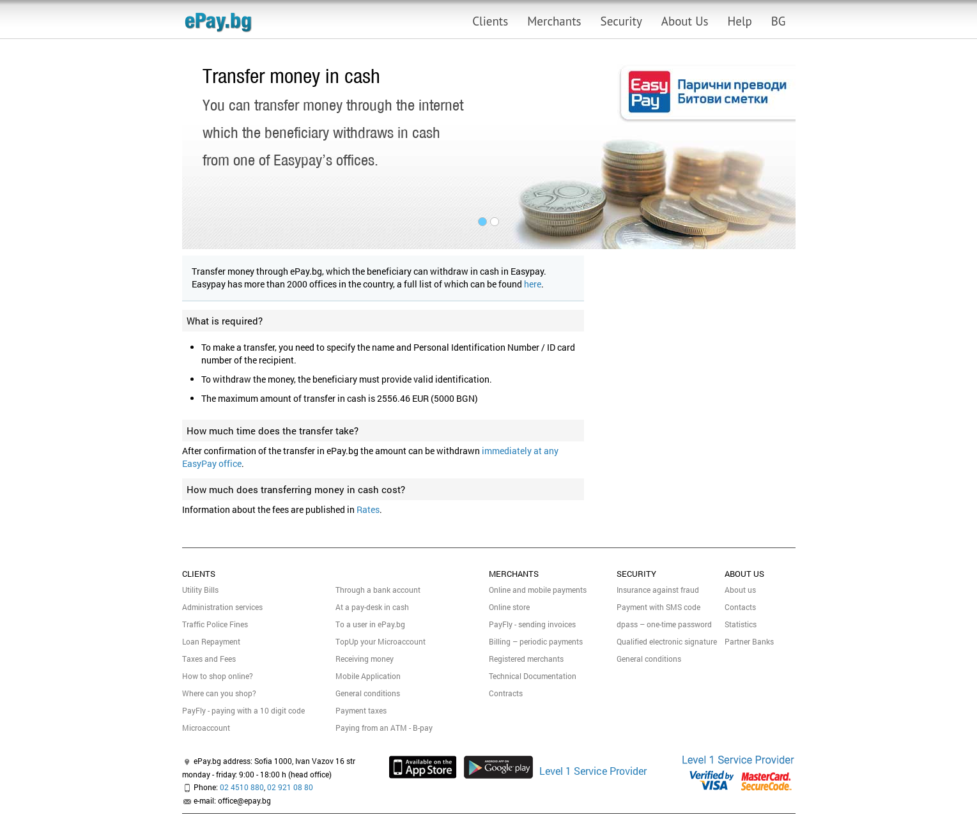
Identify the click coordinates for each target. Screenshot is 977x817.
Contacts (740, 607)
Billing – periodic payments (536, 641)
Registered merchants (526, 658)
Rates (368, 509)
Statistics (741, 624)
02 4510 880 (242, 787)
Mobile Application (368, 676)
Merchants (554, 21)
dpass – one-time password (664, 624)
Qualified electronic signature (667, 641)
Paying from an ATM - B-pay (384, 727)
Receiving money (364, 658)
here (532, 284)
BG (778, 21)
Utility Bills (200, 589)
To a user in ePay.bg (370, 624)
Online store (509, 607)
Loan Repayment (211, 641)
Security (621, 21)
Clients (490, 21)
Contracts (506, 693)
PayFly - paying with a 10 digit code (243, 710)
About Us (685, 21)
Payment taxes (361, 710)
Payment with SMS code (658, 607)
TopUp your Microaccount (380, 641)
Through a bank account (377, 589)
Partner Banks (749, 641)
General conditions (367, 693)
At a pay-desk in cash (372, 607)
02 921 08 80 (290, 787)
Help (740, 21)
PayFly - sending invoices (532, 624)
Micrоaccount (206, 727)
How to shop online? (217, 676)
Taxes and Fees (209, 658)
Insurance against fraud (658, 589)
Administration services (222, 607)
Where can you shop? (219, 693)
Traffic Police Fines (215, 624)
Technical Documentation (532, 676)
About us (740, 589)
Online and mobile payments (538, 589)
